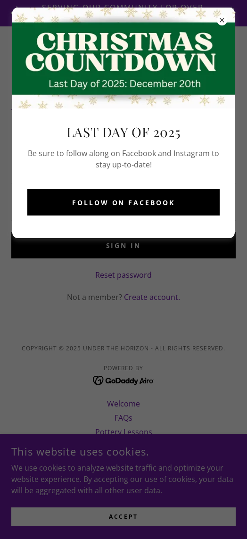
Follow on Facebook (123, 202)
